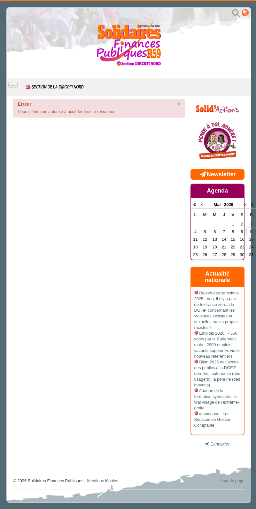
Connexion (220, 444)
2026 (228, 204)
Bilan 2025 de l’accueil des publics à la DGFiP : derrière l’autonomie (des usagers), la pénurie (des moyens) (217, 373)
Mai (219, 204)
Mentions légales (102, 480)
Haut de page (232, 480)
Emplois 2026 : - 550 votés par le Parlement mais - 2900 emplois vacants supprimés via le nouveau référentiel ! (217, 345)
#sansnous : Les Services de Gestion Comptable (212, 419)
